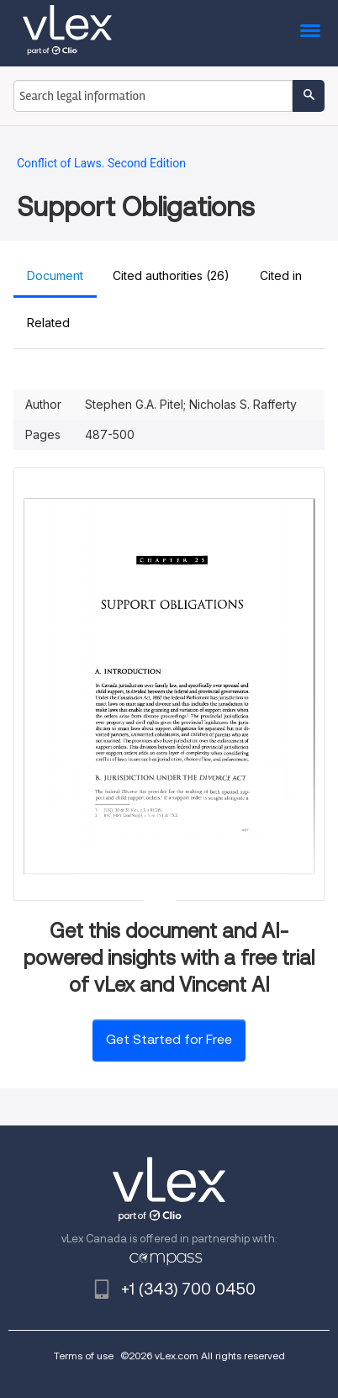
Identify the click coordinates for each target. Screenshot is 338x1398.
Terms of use (84, 1355)
